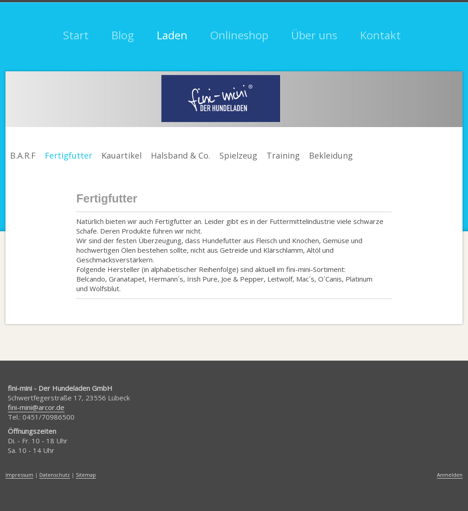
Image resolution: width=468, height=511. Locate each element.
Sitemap (86, 474)
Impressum (19, 474)
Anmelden (450, 474)
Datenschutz (54, 474)
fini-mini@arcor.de (36, 407)
